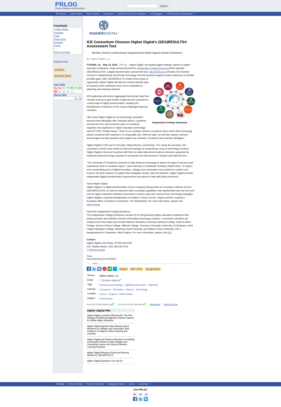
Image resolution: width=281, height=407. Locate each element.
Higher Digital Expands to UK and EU (105, 361)
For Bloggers (156, 13)
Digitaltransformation (135, 285)
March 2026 (60, 95)
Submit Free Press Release (131, 13)
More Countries (62, 52)
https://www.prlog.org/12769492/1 (101, 259)
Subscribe (108, 13)
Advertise (143, 384)
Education (118, 289)
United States (61, 29)
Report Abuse (171, 304)
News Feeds (92, 13)
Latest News (76, 13)
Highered (153, 285)
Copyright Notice (116, 384)
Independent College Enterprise (153, 68)
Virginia (113, 294)
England (58, 42)
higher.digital (93, 204)
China (57, 45)
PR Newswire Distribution (179, 13)
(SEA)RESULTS (157, 71)
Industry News (61, 61)
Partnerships (106, 298)
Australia (58, 32)
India (56, 36)
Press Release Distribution (70, 7)
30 (80, 98)
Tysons (103, 294)
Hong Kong (60, 39)
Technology (141, 289)
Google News (153, 269)
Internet (130, 289)
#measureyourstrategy (111, 285)
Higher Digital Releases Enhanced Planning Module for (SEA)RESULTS (108, 353)
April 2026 (59, 84)
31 (76, 98)
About (132, 384)
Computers (105, 289)
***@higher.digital (96, 250)
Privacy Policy (75, 384)
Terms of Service (95, 384)
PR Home (61, 13)
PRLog (123, 64)
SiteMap (60, 384)
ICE (170, 232)
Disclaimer (154, 304)
